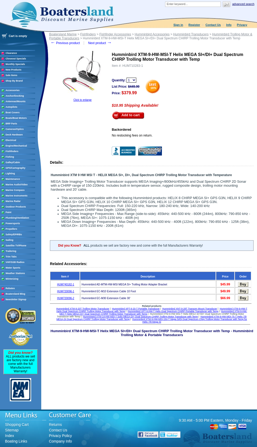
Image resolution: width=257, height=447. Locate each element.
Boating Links (16, 441)
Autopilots (11, 107)
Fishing (10, 157)
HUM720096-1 (65, 291)
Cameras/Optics (15, 129)
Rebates (10, 288)
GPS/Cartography (15, 168)
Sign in (178, 24)
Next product (99, 43)
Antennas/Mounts (16, 101)
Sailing (9, 240)
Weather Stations (15, 273)
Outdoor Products (16, 206)
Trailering (11, 251)
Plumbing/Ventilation (17, 218)
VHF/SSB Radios (15, 262)
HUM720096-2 (65, 298)
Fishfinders (12, 151)
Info (228, 24)
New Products (13, 69)
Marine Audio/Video (17, 184)
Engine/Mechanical (16, 145)
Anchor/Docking (15, 96)
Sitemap (11, 430)
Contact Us (213, 24)
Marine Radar (13, 201)
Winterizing (12, 278)
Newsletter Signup (16, 299)
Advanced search (243, 4)
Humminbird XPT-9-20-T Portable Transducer (136, 308)
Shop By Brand (14, 80)
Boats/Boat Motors (16, 118)
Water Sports (13, 267)
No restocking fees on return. (132, 135)
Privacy (242, 24)
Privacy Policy (60, 436)
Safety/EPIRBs (14, 234)
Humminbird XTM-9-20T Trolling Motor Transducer (82, 308)
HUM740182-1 (65, 284)
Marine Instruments (16, 195)
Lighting (10, 173)
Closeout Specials (16, 58)
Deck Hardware (14, 134)
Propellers (11, 229)
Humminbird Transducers (191, 34)
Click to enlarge (82, 99)
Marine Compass (15, 190)
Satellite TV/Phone (16, 245)
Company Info (60, 441)
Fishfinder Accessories (115, 34)
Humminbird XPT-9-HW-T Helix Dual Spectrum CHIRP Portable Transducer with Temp (173, 311)
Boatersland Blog (15, 294)
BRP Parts (11, 123)
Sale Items (11, 75)
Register (194, 24)
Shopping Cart (17, 424)
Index (9, 436)
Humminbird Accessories (152, 34)
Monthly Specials (15, 64)
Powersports (13, 223)
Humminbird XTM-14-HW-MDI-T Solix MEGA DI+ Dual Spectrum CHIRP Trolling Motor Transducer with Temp (140, 316)
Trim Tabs (11, 256)
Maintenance (13, 179)
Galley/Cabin (13, 162)
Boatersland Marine (63, 34)
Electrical (11, 140)
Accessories (13, 90)
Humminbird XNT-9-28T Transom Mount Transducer (189, 308)
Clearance (11, 53)
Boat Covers (13, 112)
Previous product (65, 43)
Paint (8, 212)
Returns (55, 424)
